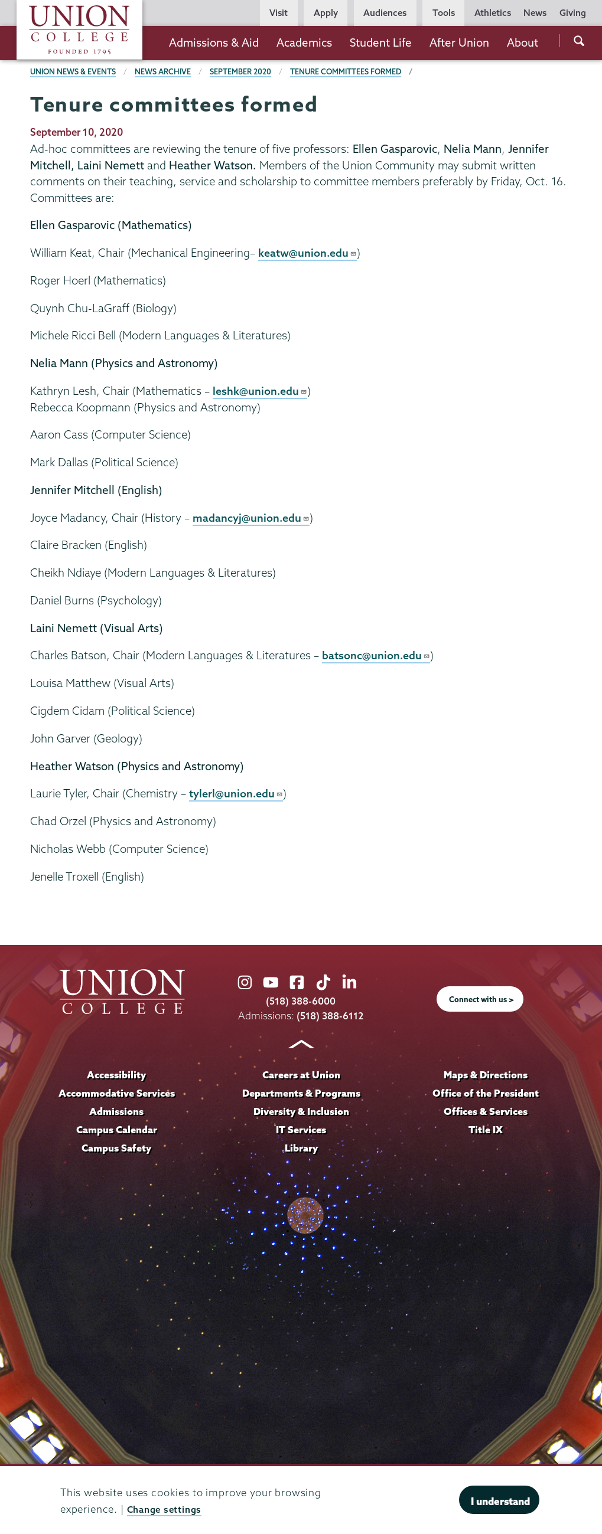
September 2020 (245, 71)
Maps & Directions (485, 1074)
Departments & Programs (301, 1092)
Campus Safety (116, 1147)
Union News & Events (74, 71)
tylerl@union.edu (237, 793)
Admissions (116, 1110)
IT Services (301, 1129)
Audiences (384, 12)
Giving (572, 12)
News (534, 12)
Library (301, 1147)
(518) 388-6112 (330, 1015)
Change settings (168, 1509)
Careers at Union (301, 1074)
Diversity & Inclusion (301, 1110)
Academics (304, 42)
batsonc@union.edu (377, 655)
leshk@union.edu (261, 391)
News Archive (166, 71)
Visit (278, 12)
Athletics (492, 12)
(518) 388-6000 (301, 1001)
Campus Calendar (117, 1129)
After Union (459, 42)
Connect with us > (481, 998)
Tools (443, 12)
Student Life (381, 42)
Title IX (485, 1129)
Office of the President (486, 1092)
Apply (326, 12)
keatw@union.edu (308, 253)
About (522, 42)
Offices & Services (485, 1110)
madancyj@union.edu (252, 517)
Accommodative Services (116, 1092)
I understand (500, 1501)
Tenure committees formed (352, 71)
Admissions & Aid (214, 42)
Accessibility (116, 1074)
